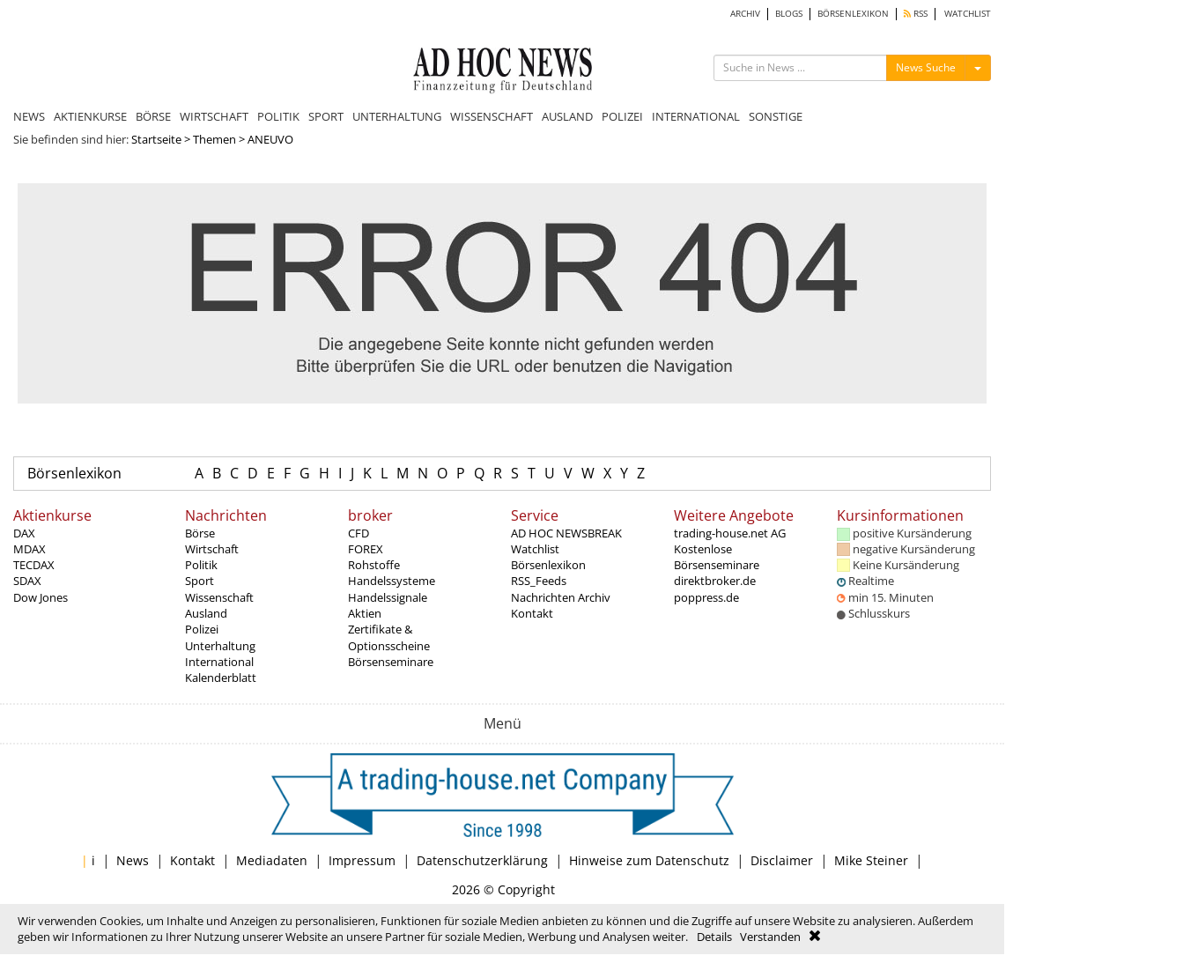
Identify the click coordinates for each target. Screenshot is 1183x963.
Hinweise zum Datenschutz (649, 860)
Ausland (206, 613)
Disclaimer (781, 860)
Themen (214, 139)
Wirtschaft (212, 549)
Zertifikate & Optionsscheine (389, 637)
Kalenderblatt (220, 677)
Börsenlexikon (74, 473)
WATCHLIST (967, 13)
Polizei (201, 629)
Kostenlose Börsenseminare (716, 557)
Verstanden (770, 936)
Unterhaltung (220, 646)
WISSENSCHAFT (491, 116)
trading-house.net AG (730, 533)
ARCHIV (745, 13)
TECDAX (34, 565)
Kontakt (532, 613)
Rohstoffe (374, 565)
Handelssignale (387, 597)
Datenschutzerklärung (482, 860)
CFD (358, 533)
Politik (201, 565)
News (132, 860)
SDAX (27, 581)
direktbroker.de (715, 581)
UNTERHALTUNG (396, 116)
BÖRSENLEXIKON (853, 13)
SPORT (326, 116)
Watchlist (535, 549)
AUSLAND (567, 116)
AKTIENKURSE (90, 116)
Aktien (364, 613)
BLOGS (788, 13)
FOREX (365, 549)
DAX (24, 533)
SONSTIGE (775, 116)
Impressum (362, 860)
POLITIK (278, 116)
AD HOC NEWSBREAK (566, 533)
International (219, 662)
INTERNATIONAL (696, 116)
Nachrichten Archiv (560, 597)
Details (714, 936)
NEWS (29, 116)
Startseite (156, 139)
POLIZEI (622, 116)
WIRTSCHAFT (214, 116)
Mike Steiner (871, 860)
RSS (916, 13)
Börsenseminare (390, 662)
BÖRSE (153, 116)
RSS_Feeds (538, 581)
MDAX (29, 549)
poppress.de (706, 597)
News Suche (926, 67)
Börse (200, 533)
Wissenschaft (219, 597)
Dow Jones (40, 597)
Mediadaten (271, 860)
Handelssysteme (391, 581)
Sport (199, 581)
